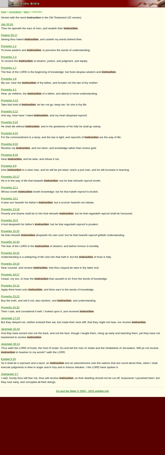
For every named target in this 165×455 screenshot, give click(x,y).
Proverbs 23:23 (10, 296)
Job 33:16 (7, 24)
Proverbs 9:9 (8, 165)
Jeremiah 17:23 (10, 318)
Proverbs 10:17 (10, 176)
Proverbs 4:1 (8, 89)
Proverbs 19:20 (10, 263)
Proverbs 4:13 (9, 100)
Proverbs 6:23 (9, 133)
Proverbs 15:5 (9, 220)
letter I (27, 12)
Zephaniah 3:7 (9, 374)
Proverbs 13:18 (10, 209)
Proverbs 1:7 (8, 67)
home (3, 12)
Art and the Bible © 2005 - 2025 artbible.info (82, 391)
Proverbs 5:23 (9, 122)
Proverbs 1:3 (8, 56)
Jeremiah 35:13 (10, 344)
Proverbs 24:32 (10, 307)
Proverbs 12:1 (9, 187)
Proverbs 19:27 (10, 274)
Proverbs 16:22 (10, 252)
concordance (15, 12)
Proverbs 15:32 (10, 231)
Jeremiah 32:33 (10, 328)
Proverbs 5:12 (9, 111)
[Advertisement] (81, 425)
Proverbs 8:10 (9, 144)
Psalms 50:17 (9, 35)
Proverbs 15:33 (10, 241)
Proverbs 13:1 (9, 198)
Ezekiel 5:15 (8, 359)
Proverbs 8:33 (9, 154)
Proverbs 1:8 (8, 78)
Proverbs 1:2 (8, 46)
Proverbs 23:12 (10, 285)
